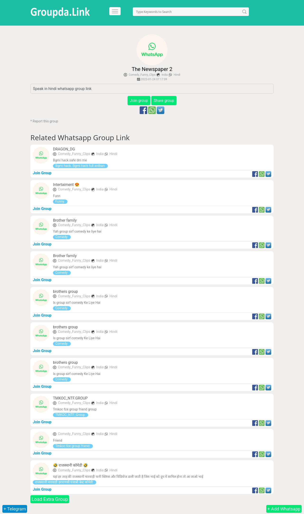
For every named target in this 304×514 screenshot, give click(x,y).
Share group (164, 100)
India (165, 74)
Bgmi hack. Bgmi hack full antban (80, 166)
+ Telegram (15, 509)
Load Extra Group (50, 499)
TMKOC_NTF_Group (70, 415)
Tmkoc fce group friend (72, 446)
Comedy (61, 237)
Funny (60, 201)
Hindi (177, 74)
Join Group (42, 173)
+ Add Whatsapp (283, 509)
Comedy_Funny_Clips (142, 74)
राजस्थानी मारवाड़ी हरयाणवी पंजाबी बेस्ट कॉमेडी (64, 482)
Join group (139, 100)
